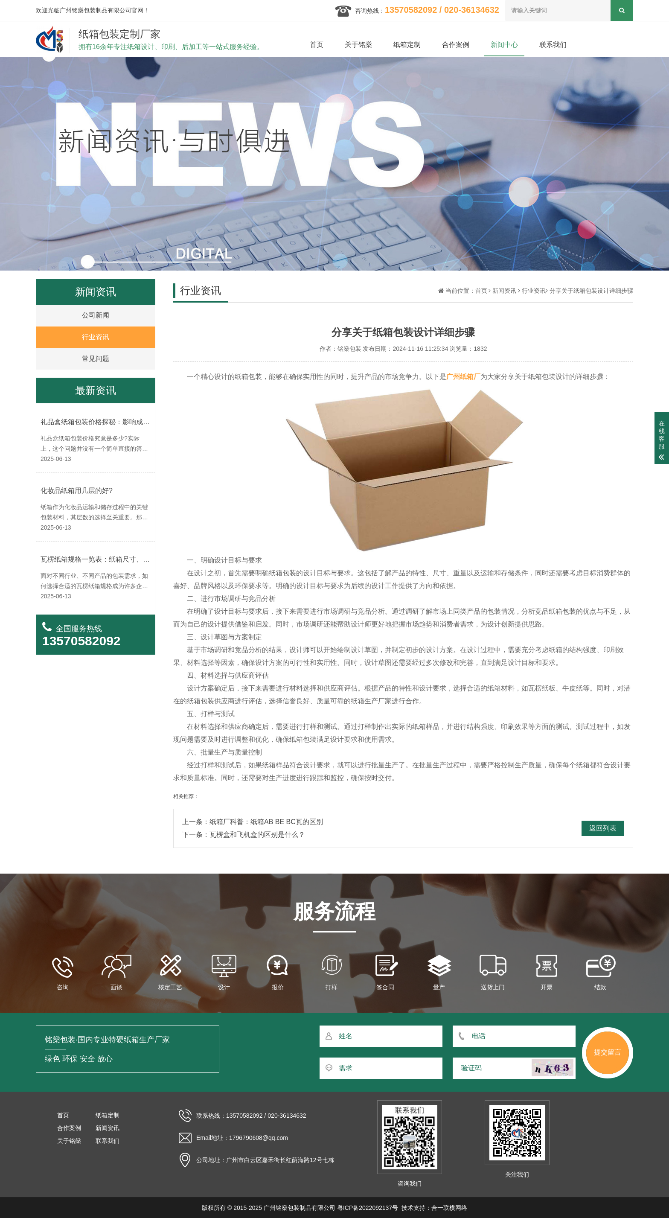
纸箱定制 (407, 44)
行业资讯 (534, 290)
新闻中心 (504, 44)
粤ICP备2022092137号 (367, 1207)
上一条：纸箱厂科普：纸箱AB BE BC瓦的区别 (252, 821)
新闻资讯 (504, 290)
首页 (316, 44)
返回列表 (603, 828)
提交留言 (607, 1052)
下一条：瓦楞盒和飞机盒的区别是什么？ (243, 834)
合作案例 (455, 44)
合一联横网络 (449, 1207)
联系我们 (553, 44)
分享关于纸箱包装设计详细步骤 (591, 290)
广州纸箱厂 (463, 376)
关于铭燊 (358, 44)
